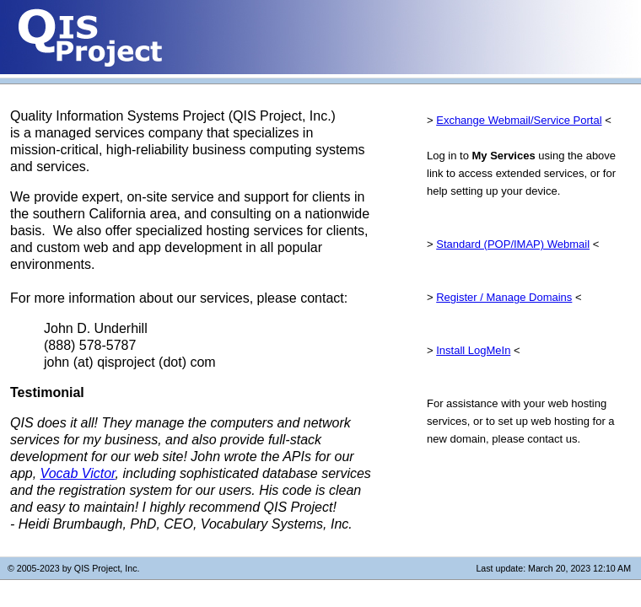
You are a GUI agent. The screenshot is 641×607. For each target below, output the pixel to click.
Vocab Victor (78, 473)
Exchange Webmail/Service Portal (518, 120)
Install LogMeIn (473, 350)
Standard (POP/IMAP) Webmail (513, 244)
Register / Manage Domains (504, 297)
